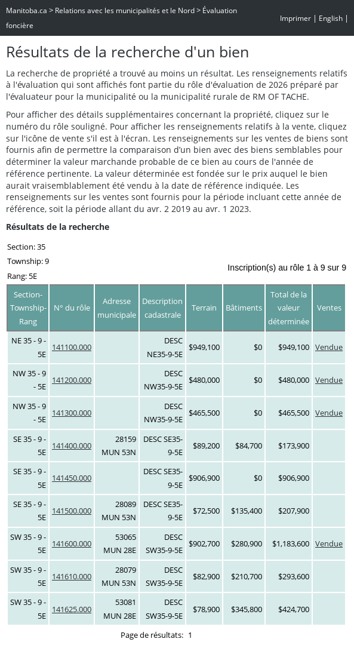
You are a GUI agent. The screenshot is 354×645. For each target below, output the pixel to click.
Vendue (329, 347)
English (331, 18)
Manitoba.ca (26, 10)
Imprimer (295, 18)
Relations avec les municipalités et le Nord (125, 10)
